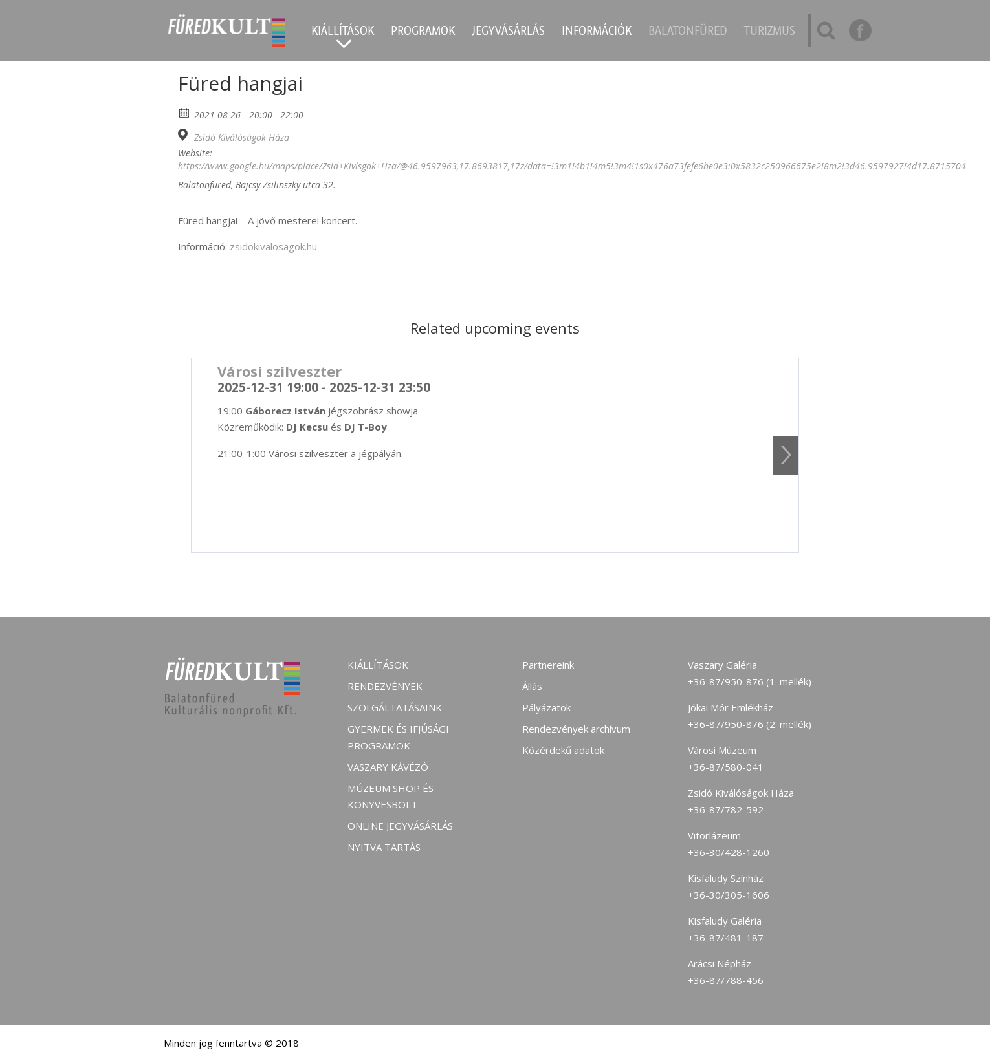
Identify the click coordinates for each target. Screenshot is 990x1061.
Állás (532, 686)
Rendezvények (385, 686)
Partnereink (548, 664)
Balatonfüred (687, 32)
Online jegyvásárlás (400, 825)
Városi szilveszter (279, 371)
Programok (423, 32)
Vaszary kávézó (387, 766)
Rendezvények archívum (576, 728)
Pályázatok (546, 707)
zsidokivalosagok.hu (272, 246)
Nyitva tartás (384, 847)
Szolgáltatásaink (394, 707)
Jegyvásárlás (508, 32)
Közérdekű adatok (563, 750)
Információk (597, 32)
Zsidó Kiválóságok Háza (241, 138)
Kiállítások (342, 32)
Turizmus (769, 32)
